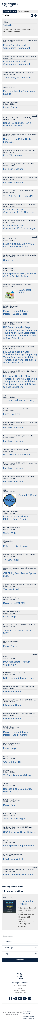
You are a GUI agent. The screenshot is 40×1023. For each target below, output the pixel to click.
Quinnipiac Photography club (18, 846)
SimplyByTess (10, 260)
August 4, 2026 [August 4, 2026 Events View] (10, 11)
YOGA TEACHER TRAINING (19, 196)
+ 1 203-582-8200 (20, 993)
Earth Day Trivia (11, 414)
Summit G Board (27, 495)
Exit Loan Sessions (13, 169)
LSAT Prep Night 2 (13, 859)
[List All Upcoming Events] (32, 11)
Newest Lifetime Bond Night (18, 875)
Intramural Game (12, 692)
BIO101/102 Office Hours (16, 455)
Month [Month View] (26, 11)
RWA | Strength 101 (14, 603)
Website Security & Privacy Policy (30, 1017)
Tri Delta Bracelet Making (17, 775)
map (34, 116)
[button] (20, 941)
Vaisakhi (7, 25)
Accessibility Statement (30, 1012)
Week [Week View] (20, 11)
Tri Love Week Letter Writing (18, 400)
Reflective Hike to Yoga (15, 546)
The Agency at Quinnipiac (17, 78)
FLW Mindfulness (12, 155)
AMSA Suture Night (14, 819)
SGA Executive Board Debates (19, 832)
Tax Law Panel (11, 560)
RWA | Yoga (9, 533)
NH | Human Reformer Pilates (19, 678)
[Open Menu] (36, 4)
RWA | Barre (10, 107)
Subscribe (20, 960)
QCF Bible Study (12, 762)
